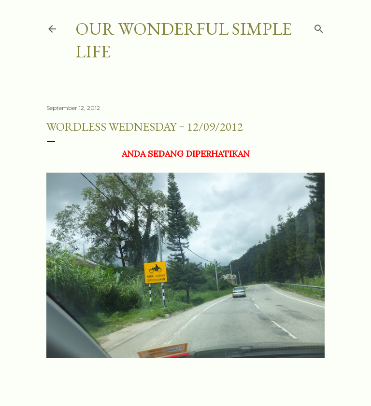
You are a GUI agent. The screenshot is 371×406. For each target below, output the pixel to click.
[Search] (319, 26)
